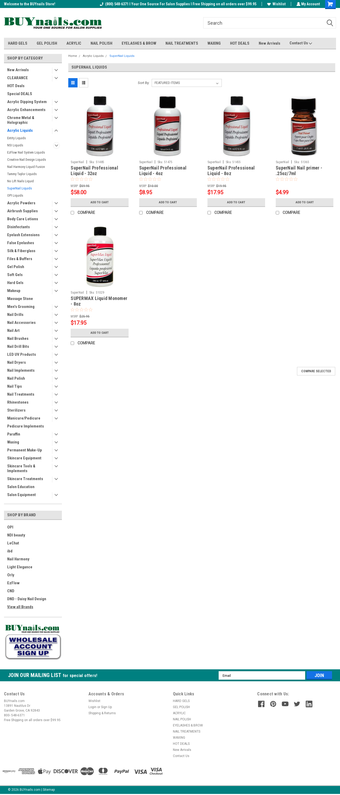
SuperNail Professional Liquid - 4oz (163, 170)
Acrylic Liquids (20, 130)
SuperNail (77, 162)
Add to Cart (99, 202)
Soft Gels (15, 274)
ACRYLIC (73, 43)
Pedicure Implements (25, 426)
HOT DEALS (239, 43)
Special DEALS (19, 93)
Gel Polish (15, 266)
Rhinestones (17, 402)
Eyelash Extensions (23, 234)
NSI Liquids (15, 145)
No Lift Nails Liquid (20, 181)
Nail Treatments (20, 394)
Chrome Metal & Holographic (20, 120)
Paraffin (13, 434)
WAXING (214, 43)
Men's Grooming (21, 306)
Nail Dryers (16, 362)
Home (72, 56)
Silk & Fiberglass (21, 250)
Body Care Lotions (22, 219)
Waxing (13, 442)
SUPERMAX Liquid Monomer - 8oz (99, 301)
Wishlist (276, 4)
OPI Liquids (15, 195)
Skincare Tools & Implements (21, 468)
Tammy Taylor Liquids (22, 174)
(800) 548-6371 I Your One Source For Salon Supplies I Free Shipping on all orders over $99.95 (177, 4)
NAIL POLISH (101, 43)
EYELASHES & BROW (139, 43)
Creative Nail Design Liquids (26, 160)
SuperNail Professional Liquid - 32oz (94, 170)
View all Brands (20, 606)
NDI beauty (16, 535)
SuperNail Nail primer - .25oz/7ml (299, 170)
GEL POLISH (47, 43)
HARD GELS (17, 43)
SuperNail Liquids (19, 188)
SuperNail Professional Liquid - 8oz (231, 170)
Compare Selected (316, 371)
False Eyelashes (20, 242)
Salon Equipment (21, 494)
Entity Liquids (16, 138)
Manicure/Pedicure (23, 418)
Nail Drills (15, 314)
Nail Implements (21, 370)
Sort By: (144, 83)
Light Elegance (19, 567)
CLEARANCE (17, 77)
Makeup (13, 290)
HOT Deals (15, 85)
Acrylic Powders (21, 203)
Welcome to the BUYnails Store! (29, 4)
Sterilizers (16, 410)
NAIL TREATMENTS (181, 43)
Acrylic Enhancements (26, 109)
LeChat (13, 543)
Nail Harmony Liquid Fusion (26, 167)
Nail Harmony (18, 559)
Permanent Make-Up (24, 450)
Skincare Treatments (25, 478)
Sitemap (49, 790)
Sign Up (106, 707)
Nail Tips (14, 386)
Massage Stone (20, 298)
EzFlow (13, 583)
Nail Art (13, 330)
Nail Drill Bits (18, 346)
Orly (10, 575)
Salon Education (21, 486)
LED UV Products (21, 354)
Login (92, 707)
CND (10, 591)
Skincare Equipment (24, 458)
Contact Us (301, 43)
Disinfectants (18, 227)
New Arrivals (269, 43)
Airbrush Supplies (22, 211)
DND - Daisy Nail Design (26, 599)
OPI (10, 527)
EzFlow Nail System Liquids (26, 152)
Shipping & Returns (102, 713)
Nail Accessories (21, 322)
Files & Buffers (19, 258)
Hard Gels (15, 282)
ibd (9, 551)
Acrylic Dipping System (27, 101)
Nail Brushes (17, 338)
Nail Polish (16, 378)
